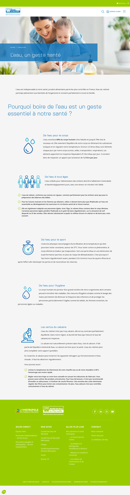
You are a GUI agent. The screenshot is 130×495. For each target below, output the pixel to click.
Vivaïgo (43, 444)
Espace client (21, 431)
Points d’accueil (97, 435)
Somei (43, 455)
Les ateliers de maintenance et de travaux (76, 461)
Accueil (12, 47)
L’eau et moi (22, 47)
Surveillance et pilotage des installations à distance (78, 446)
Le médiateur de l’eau (99, 439)
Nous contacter (97, 431)
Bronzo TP (45, 459)
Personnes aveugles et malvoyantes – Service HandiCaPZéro (24, 444)
